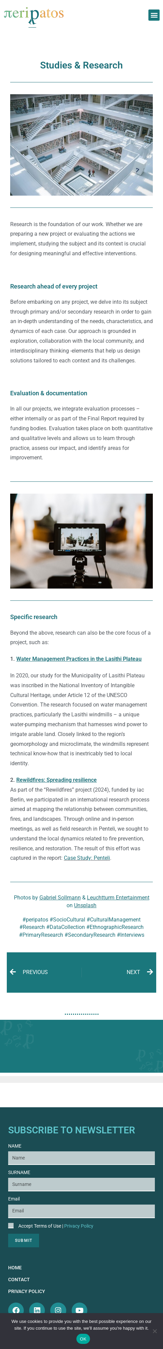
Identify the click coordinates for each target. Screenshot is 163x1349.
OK (83, 1339)
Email (14, 1199)
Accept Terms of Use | (55, 1226)
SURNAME (19, 1172)
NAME (14, 1146)
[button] (154, 15)
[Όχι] (154, 1331)
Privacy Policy (78, 1226)
